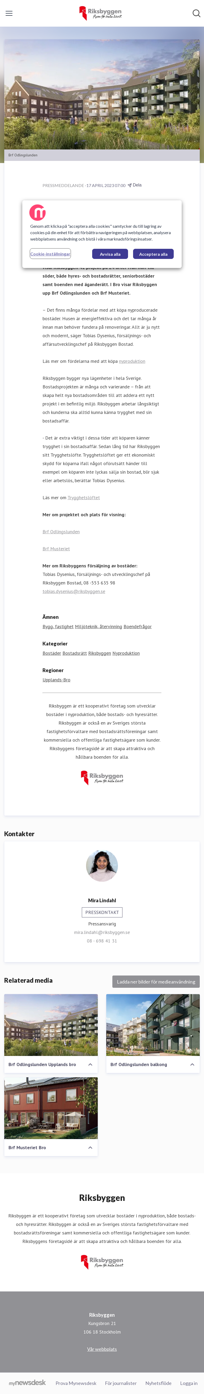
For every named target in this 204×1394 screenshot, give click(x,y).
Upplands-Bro (56, 680)
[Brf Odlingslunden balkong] (153, 1025)
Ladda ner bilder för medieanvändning (156, 982)
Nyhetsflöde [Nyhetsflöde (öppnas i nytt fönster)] (158, 1383)
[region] (102, 234)
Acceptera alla (153, 254)
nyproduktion (132, 361)
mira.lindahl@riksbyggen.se (102, 932)
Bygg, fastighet (58, 626)
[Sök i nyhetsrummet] (196, 13)
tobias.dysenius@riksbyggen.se (73, 591)
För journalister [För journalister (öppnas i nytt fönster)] (121, 1383)
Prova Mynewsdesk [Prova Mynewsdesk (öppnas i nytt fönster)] (76, 1383)
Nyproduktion (126, 653)
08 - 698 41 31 (102, 941)
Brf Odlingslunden (61, 532)
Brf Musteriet (56, 549)
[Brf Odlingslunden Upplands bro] (51, 1025)
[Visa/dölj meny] (9, 13)
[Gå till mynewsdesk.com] (27, 1383)
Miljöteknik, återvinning (98, 626)
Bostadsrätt (74, 653)
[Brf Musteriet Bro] (51, 1108)
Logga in (189, 1383)
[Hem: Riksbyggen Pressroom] (100, 13)
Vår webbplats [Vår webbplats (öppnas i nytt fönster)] (102, 1349)
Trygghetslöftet (83, 497)
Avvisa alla (110, 254)
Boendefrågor (138, 626)
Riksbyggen (99, 653)
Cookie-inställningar (50, 253)
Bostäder (51, 653)
